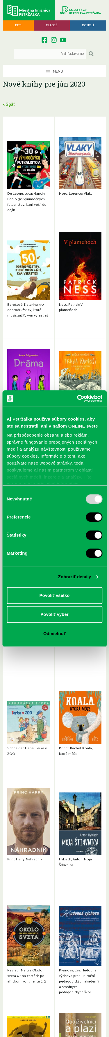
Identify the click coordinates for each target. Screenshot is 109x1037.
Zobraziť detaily (74, 576)
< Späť (9, 104)
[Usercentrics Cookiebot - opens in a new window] (77, 398)
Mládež (51, 25)
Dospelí (88, 25)
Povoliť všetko (55, 595)
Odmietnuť (54, 633)
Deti (18, 25)
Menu (54, 71)
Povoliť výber (54, 614)
